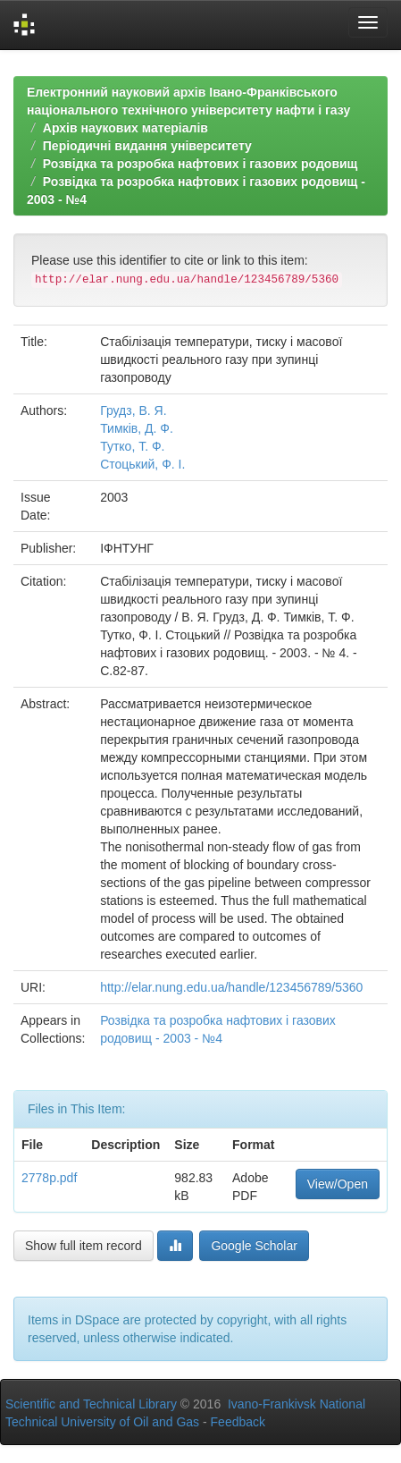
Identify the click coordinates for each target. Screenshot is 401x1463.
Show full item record (83, 1246)
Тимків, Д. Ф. (136, 428)
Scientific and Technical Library (91, 1404)
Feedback (238, 1422)
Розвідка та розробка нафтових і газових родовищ (200, 163)
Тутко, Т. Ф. (132, 446)
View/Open (337, 1184)
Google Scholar (254, 1246)
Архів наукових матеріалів (125, 128)
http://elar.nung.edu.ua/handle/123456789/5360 (231, 987)
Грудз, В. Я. (133, 410)
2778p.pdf (49, 1178)
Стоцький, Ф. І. (142, 464)
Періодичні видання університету (147, 146)
